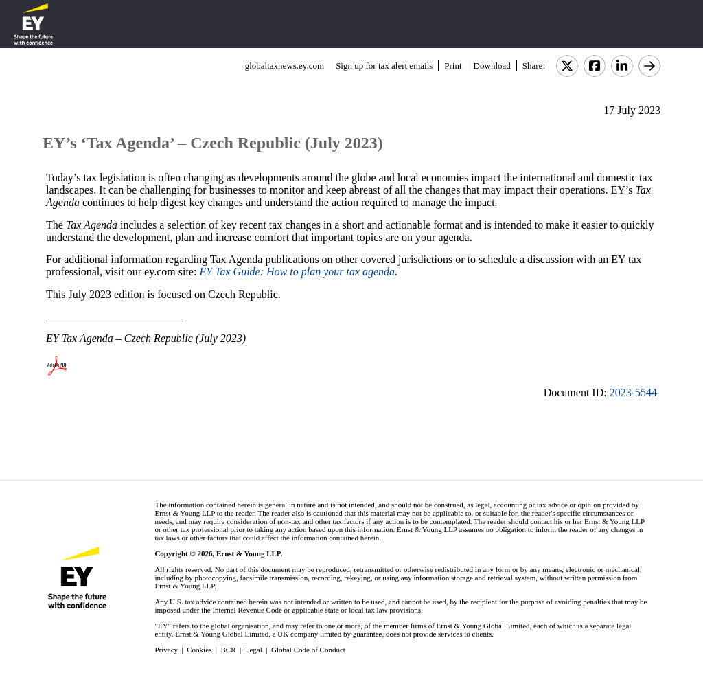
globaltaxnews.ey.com (284, 65)
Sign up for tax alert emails (384, 65)
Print (452, 65)
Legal (253, 649)
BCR (228, 649)
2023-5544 (633, 392)
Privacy (166, 649)
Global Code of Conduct (308, 649)
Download (492, 65)
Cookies (199, 649)
